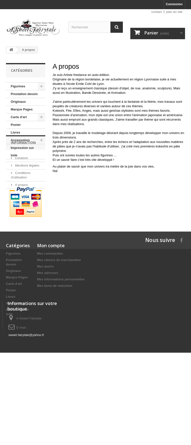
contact (156, 12)
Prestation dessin (24, 94)
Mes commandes (50, 300)
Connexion (174, 4)
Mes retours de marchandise (59, 306)
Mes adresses (47, 319)
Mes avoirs (45, 312)
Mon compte (51, 292)
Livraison (21, 187)
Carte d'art (19, 117)
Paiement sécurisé (28, 222)
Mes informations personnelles (61, 325)
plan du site (174, 12)
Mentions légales (26, 195)
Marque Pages (22, 109)
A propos (21, 214)
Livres (15, 132)
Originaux (18, 101)
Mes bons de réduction (54, 332)
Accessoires (20, 140)
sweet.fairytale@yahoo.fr (26, 412)
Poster (16, 125)
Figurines (18, 86)
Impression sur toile (22, 151)
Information (23, 174)
